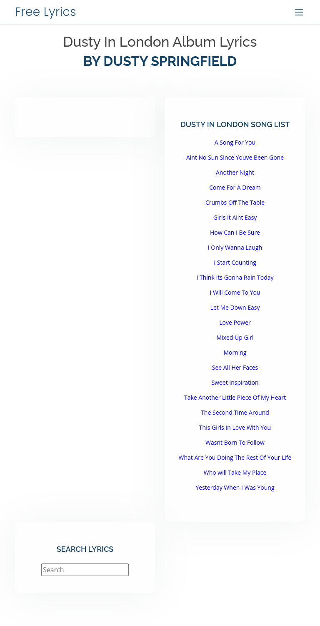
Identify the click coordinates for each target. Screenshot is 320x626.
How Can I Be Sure (235, 232)
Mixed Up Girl (235, 337)
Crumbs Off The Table (235, 202)
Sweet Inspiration (234, 382)
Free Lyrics (45, 12)
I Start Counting (235, 262)
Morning (234, 352)
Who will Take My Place (235, 472)
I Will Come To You (235, 292)
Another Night (235, 172)
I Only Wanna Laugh (235, 247)
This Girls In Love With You (235, 427)
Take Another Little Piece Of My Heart (235, 397)
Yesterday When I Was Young (234, 487)
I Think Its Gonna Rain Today (234, 277)
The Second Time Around (235, 412)
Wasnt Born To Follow (235, 442)
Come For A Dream (235, 187)
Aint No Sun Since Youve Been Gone (235, 157)
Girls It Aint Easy (235, 217)
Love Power (235, 322)
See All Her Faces (235, 367)
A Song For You (235, 142)
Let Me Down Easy (235, 307)
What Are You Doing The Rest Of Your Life (235, 457)
